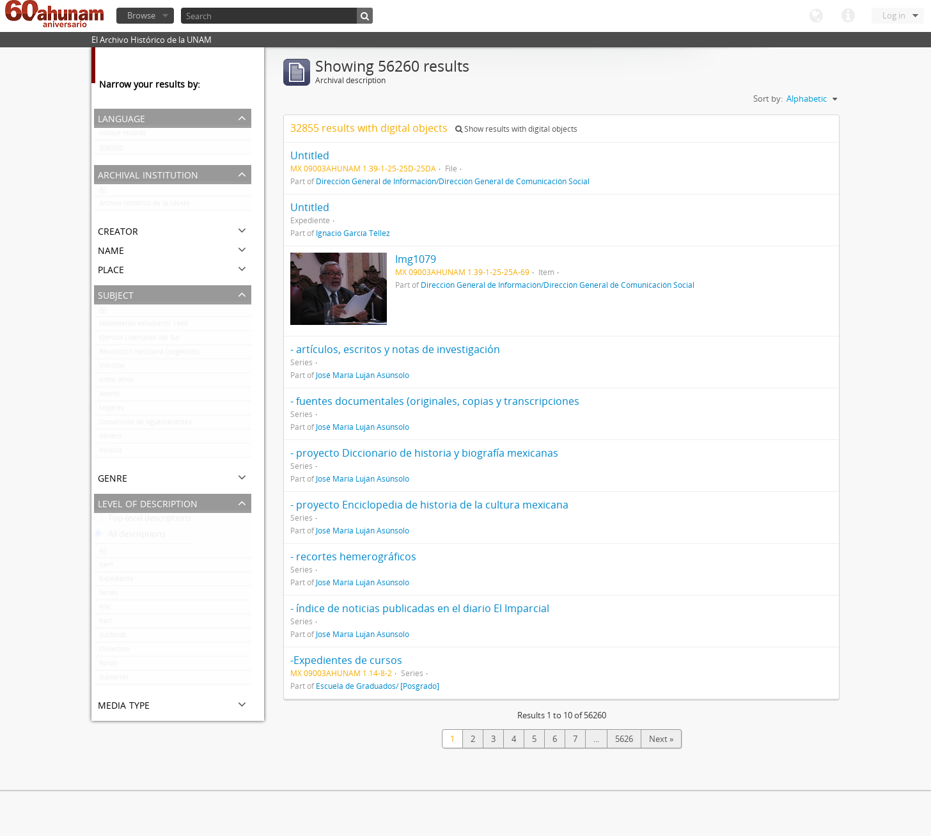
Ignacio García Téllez (353, 233)
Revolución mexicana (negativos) (149, 354)
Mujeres (111, 410)
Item (106, 567)
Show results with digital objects (516, 128)
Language (816, 16)
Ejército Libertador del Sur (139, 340)
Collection (114, 651)
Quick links (848, 16)
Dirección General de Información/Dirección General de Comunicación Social (453, 181)
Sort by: (768, 98)
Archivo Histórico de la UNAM (144, 205)
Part (105, 623)
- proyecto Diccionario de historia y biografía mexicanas (424, 453)
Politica (110, 452)
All (103, 191)
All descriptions (130, 536)
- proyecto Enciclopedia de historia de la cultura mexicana (429, 505)
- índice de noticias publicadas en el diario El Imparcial (419, 608)
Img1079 (415, 259)
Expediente (116, 581)
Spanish (111, 149)
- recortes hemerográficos (353, 556)
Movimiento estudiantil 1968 (143, 326)
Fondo (108, 665)
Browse (141, 15)
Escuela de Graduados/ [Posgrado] (377, 686)
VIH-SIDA (112, 368)
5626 (624, 739)
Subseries (114, 679)
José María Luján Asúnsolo (362, 375)
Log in (893, 15)
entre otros (116, 382)
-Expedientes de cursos (346, 660)
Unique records (122, 135)
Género (110, 438)
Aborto (109, 396)
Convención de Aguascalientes (145, 424)
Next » (661, 739)
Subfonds (113, 637)
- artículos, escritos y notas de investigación (395, 349)
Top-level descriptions (142, 520)
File (104, 609)
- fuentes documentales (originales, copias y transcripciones (434, 401)
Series (108, 595)
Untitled (309, 155)
